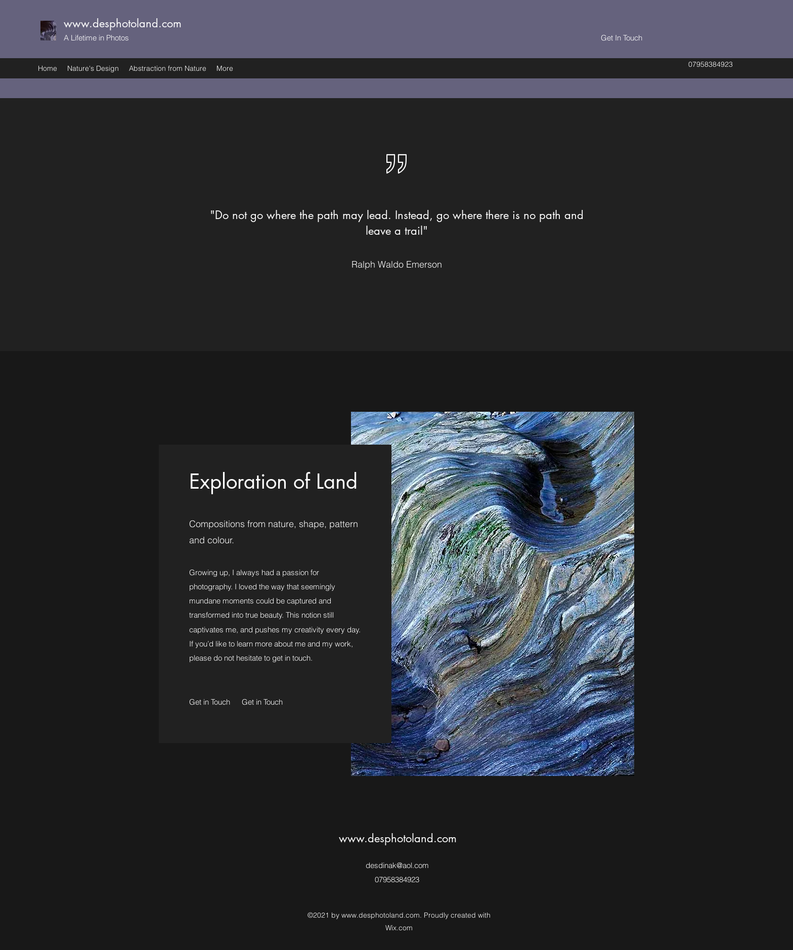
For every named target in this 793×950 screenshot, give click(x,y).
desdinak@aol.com (397, 865)
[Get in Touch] (210, 702)
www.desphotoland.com (123, 23)
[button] (263, 702)
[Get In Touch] (621, 38)
